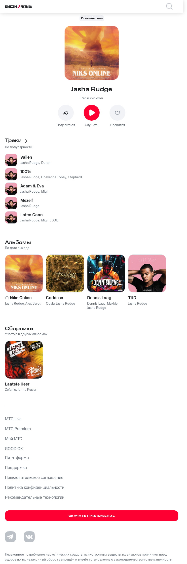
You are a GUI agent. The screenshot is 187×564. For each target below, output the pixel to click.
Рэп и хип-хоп (91, 98)
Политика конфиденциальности (34, 488)
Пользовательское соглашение (34, 478)
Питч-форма (17, 458)
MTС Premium (18, 429)
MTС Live (13, 419)
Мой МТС (13, 439)
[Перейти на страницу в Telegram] (10, 536)
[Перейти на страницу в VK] (29, 536)
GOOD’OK (14, 449)
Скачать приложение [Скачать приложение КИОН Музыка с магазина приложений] (92, 516)
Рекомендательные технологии (34, 497)
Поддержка (16, 468)
